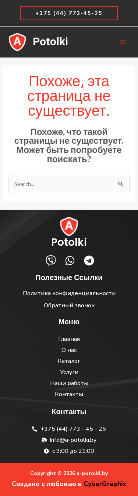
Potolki (50, 42)
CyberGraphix (105, 483)
